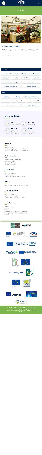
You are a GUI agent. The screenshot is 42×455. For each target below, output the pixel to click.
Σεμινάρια (36, 77)
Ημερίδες (26, 77)
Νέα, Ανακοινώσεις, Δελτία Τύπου (31, 73)
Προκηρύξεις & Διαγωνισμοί (10, 73)
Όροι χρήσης (8, 209)
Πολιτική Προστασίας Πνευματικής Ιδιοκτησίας (16, 211)
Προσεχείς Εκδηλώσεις (10, 164)
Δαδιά (29, 101)
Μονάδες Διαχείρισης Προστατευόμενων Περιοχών (17, 185)
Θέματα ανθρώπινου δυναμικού (10, 82)
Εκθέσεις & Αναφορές (11, 86)
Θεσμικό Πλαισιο (9, 147)
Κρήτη (14, 101)
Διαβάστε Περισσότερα (8, 54)
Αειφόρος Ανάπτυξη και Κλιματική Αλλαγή (15, 176)
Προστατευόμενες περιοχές (11, 174)
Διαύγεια (16, 77)
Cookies (7, 214)
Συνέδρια (31, 82)
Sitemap (7, 208)
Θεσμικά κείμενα (31, 86)
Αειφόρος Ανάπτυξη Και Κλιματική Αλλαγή (15, 197)
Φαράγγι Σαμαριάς (31, 105)
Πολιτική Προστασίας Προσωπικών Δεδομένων (16, 212)
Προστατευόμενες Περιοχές (11, 196)
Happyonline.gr (27, 309)
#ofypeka (6, 96)
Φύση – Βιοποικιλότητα (10, 173)
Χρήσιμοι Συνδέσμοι (9, 206)
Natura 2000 (37, 101)
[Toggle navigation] (38, 3)
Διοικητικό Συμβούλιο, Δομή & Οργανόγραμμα (16, 150)
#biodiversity (10, 105)
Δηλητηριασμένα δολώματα (32, 96)
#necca (18, 96)
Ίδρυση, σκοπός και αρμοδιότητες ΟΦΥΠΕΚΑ (16, 149)
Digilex (20, 309)
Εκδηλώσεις (6, 77)
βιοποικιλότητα (6, 101)
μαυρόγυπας (21, 101)
